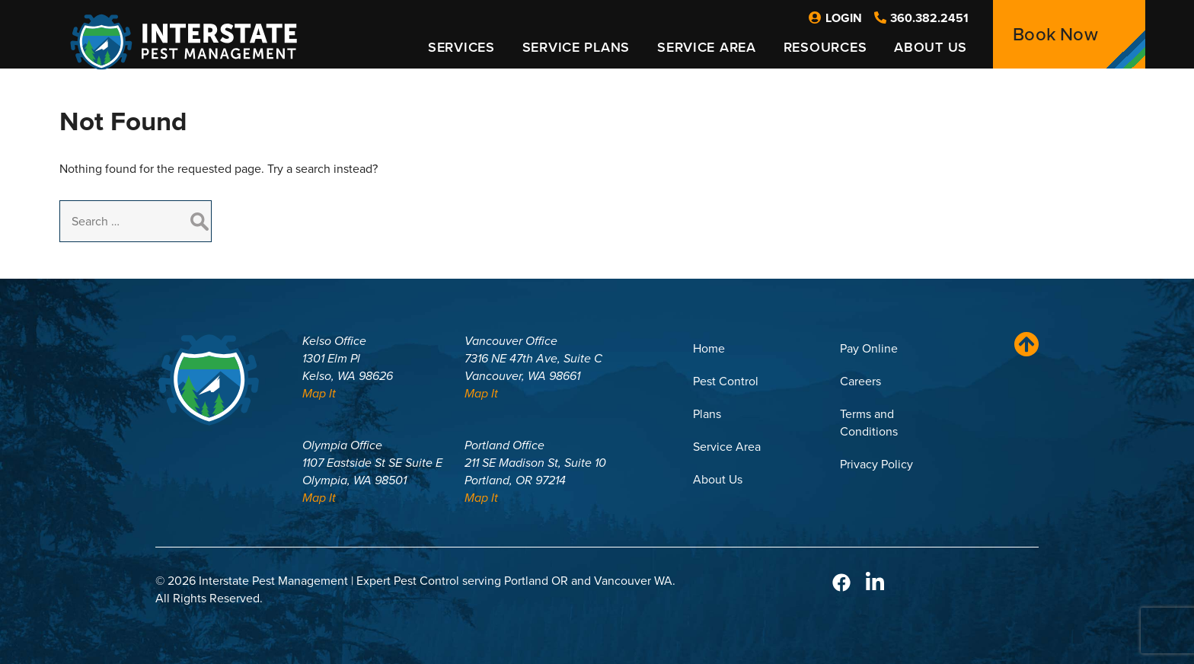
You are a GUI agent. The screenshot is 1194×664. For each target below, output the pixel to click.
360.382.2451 (921, 18)
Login (835, 18)
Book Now (1055, 34)
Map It (319, 393)
